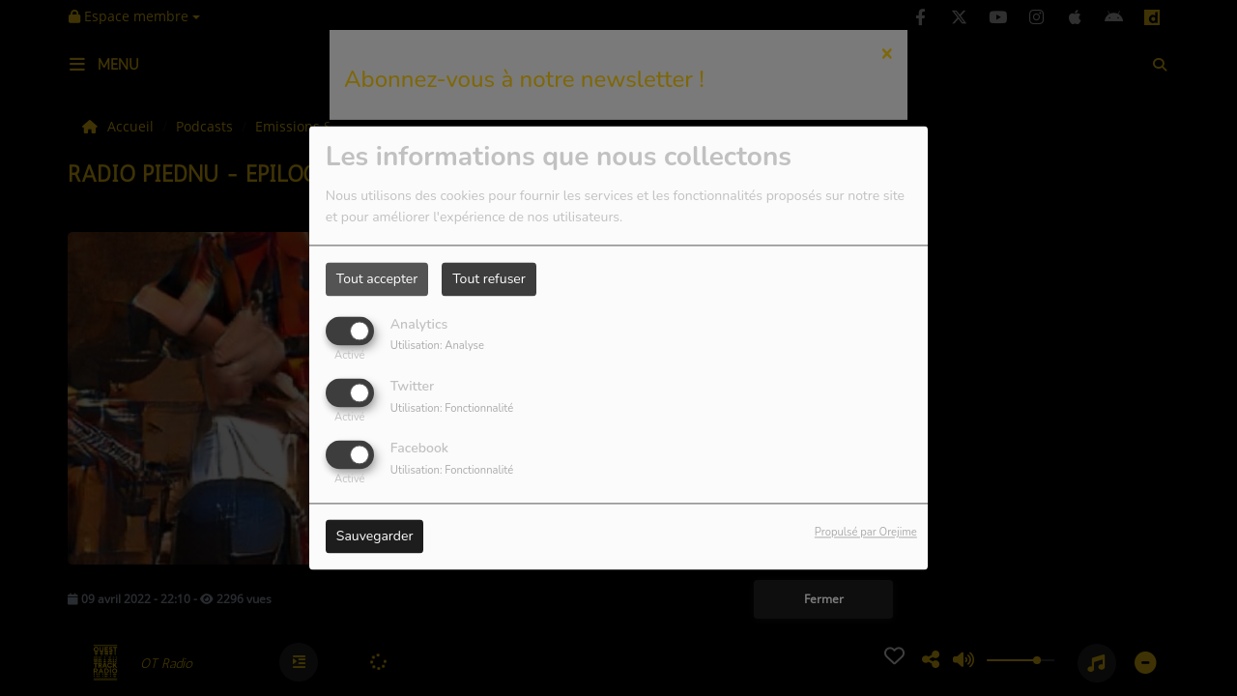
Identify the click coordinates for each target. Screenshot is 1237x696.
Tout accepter (376, 279)
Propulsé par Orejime (866, 533)
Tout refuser (489, 279)
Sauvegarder (375, 537)
